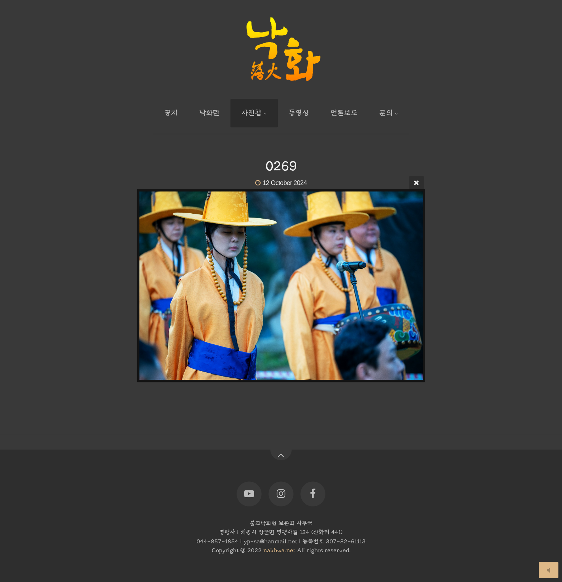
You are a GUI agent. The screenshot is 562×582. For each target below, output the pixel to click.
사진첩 (251, 112)
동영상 (299, 112)
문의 (386, 112)
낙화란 (209, 112)
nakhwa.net (279, 550)
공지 (171, 112)
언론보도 (344, 112)
